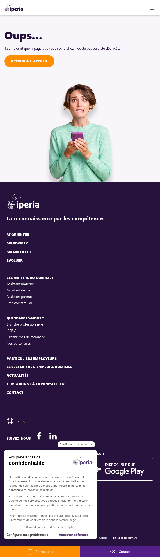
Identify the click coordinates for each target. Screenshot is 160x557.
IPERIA (11, 330)
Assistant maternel (21, 284)
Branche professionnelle (25, 324)
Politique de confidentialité (124, 537)
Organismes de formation (26, 337)
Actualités (17, 375)
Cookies (103, 537)
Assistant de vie (18, 290)
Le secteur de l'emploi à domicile (39, 367)
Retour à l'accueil (29, 61)
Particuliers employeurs (32, 358)
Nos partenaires (19, 343)
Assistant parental (20, 296)
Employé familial (19, 303)
